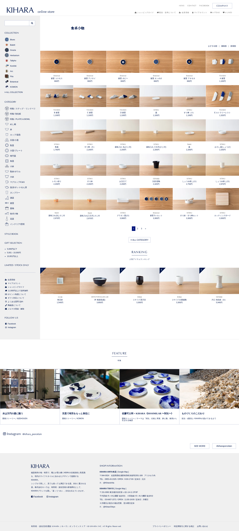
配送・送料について (166, 12)
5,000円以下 (12, 249)
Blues (10, 39)
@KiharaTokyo (109, 507)
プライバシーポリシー (162, 526)
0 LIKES (227, 12)
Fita (9, 76)
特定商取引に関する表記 (184, 526)
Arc (9, 71)
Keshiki (10, 66)
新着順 (233, 46)
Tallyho (10, 60)
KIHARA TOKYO (107, 489)
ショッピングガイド (144, 12)
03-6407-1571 (110, 499)
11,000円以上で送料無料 (16, 291)
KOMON (11, 87)
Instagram (10, 327)
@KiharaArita (108, 483)
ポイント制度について (15, 294)
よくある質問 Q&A (14, 302)
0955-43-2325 (110, 479)
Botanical (11, 82)
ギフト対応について (14, 298)
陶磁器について (13, 305)
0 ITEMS (215, 12)
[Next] (145, 228)
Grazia (10, 50)
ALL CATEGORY (139, 240)
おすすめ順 (212, 46)
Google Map (123, 472)
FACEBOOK (204, 6)
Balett (10, 45)
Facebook (10, 324)
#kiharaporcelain (224, 446)
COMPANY (222, 5)
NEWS (181, 6)
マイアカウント (199, 12)
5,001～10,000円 (14, 253)
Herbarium (12, 55)
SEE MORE (199, 446)
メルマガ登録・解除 (14, 309)
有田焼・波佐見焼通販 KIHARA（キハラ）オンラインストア (58, 526)
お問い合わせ (202, 526)
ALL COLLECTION (14, 92)
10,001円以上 (12, 256)
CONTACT (191, 6)
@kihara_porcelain (32, 434)
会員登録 (184, 12)
